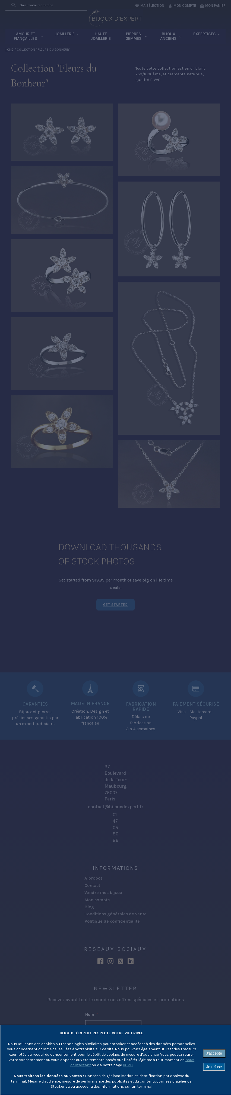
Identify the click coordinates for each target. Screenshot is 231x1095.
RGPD (128, 1065)
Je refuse (214, 1067)
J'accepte (214, 1053)
